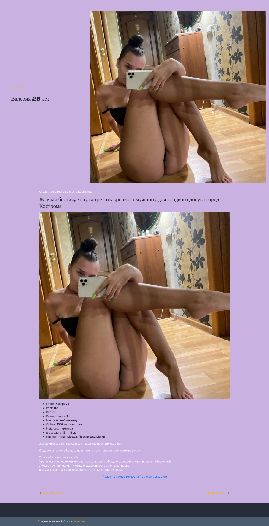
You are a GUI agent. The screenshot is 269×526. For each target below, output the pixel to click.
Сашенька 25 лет (216, 493)
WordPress (79, 521)
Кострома (19, 86)
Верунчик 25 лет (52, 493)
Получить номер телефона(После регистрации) (134, 476)
